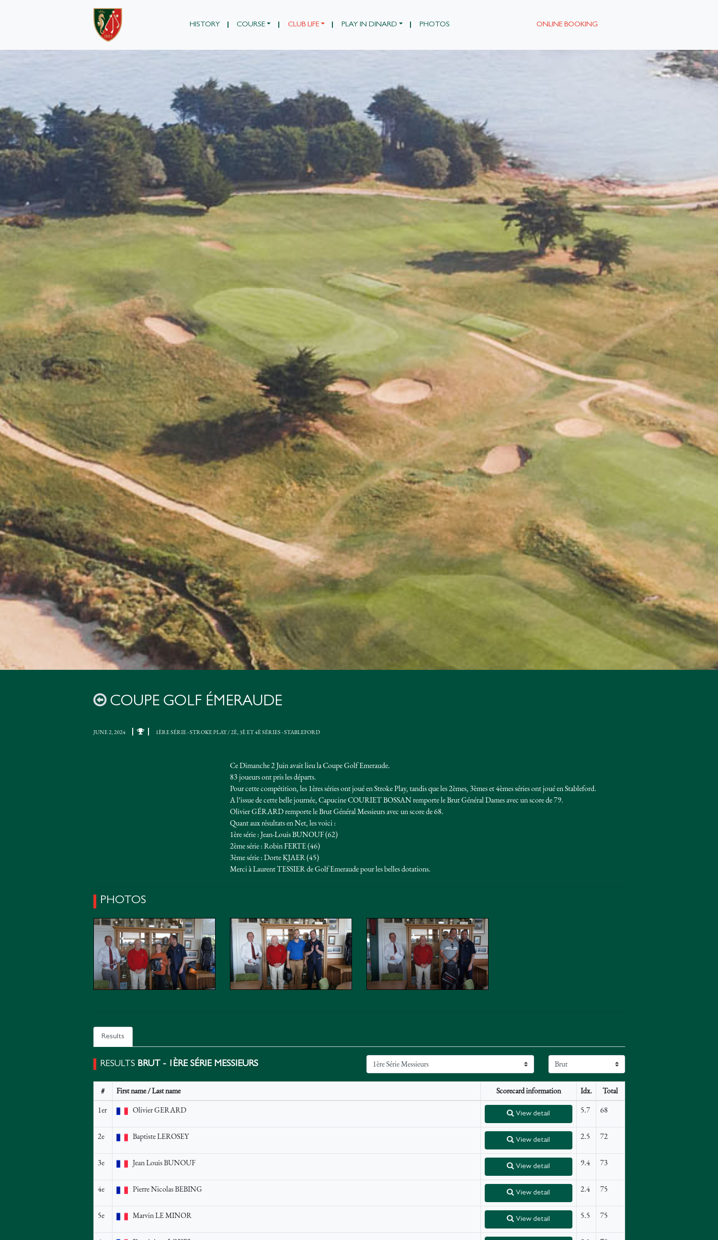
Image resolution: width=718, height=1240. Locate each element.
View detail (528, 1114)
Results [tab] (113, 1037)
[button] (253, 24)
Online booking (567, 25)
